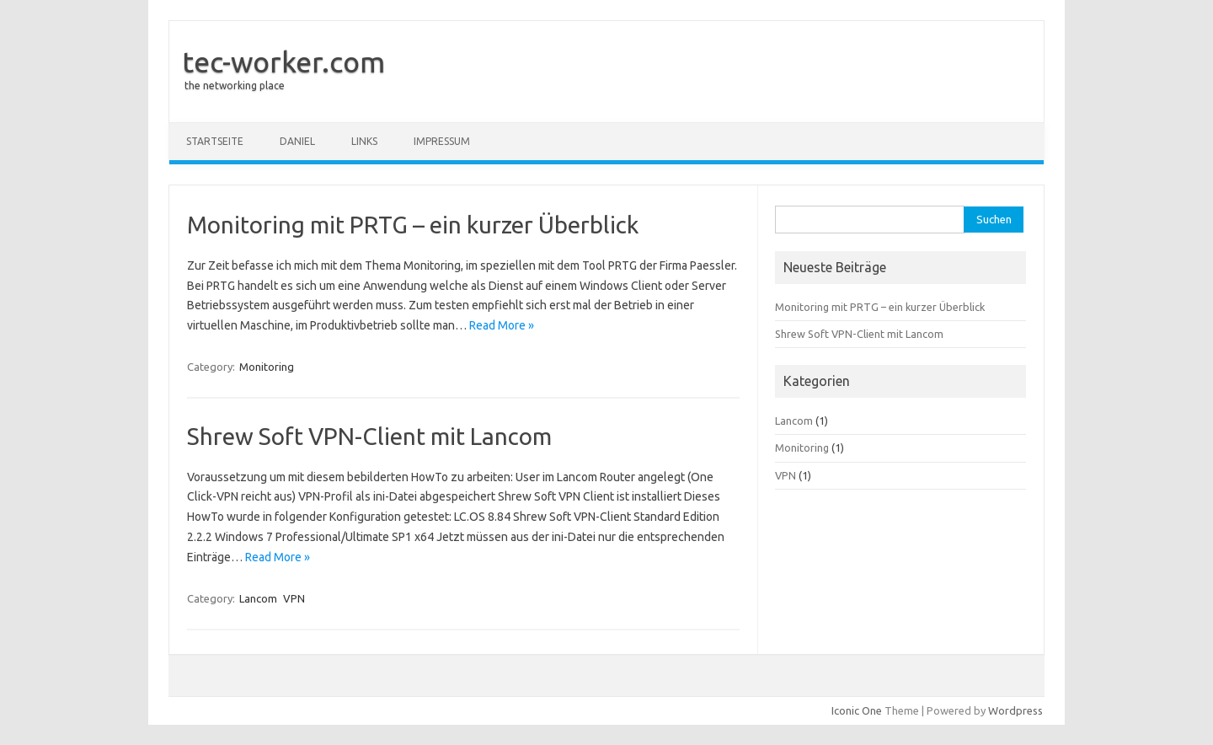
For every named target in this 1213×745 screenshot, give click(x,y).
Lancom (258, 598)
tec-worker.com (283, 62)
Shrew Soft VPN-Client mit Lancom (369, 436)
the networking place (234, 85)
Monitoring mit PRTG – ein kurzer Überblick (413, 225)
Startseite (214, 141)
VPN (294, 598)
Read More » (501, 325)
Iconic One (856, 710)
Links (364, 141)
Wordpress (1015, 710)
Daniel (297, 141)
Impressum (442, 141)
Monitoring (266, 366)
